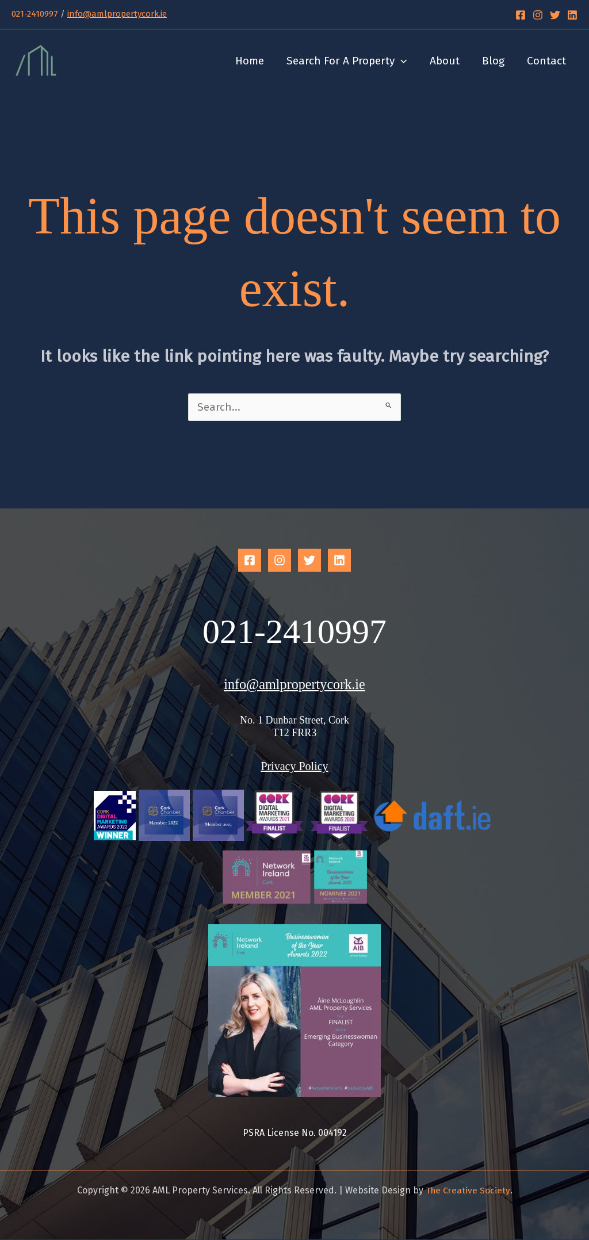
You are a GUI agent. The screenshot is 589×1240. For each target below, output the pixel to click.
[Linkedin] (572, 15)
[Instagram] (538, 15)
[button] (403, 61)
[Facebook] (520, 15)
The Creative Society (468, 1190)
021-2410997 (35, 14)
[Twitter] (555, 15)
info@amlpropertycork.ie (117, 14)
